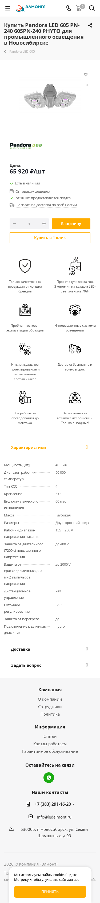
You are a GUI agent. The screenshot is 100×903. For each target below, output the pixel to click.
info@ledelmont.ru (54, 817)
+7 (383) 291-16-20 (53, 804)
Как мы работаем (50, 743)
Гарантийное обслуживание (50, 751)
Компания (50, 690)
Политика (50, 714)
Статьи (50, 736)
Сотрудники (50, 706)
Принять (50, 891)
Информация (50, 727)
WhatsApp (48, 777)
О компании (50, 699)
